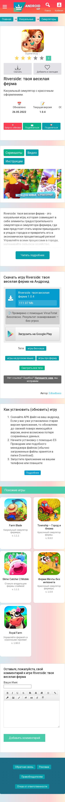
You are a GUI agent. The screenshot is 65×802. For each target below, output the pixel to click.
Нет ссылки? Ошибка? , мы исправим (32, 379)
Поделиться (51, 126)
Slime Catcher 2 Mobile (16, 579)
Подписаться (32, 126)
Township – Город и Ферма (49, 526)
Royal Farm (15, 632)
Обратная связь (24, 772)
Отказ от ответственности (32, 791)
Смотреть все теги (32, 368)
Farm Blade (15, 525)
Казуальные (26, 19)
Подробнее (32, 472)
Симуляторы (49, 19)
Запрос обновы (12, 126)
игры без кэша (36, 348)
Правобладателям (32, 782)
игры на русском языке (20, 358)
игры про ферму (47, 358)
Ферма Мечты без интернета (49, 580)
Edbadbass (55, 393)
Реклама (44, 772)
